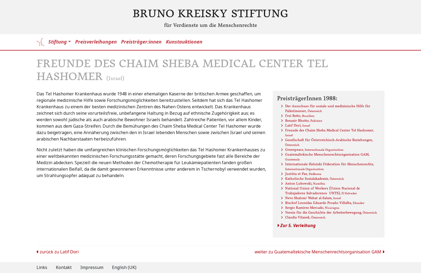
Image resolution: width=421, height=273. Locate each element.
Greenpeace (314, 149)
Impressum (91, 267)
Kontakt (64, 267)
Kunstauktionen (184, 41)
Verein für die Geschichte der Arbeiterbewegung (331, 212)
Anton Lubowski (305, 183)
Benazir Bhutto (303, 120)
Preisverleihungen (96, 41)
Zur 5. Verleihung (296, 225)
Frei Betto (299, 115)
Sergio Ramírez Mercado (312, 207)
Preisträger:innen (141, 41)
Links (42, 267)
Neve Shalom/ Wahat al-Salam (313, 198)
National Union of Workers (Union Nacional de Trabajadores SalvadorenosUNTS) (322, 190)
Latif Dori (297, 125)
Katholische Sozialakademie (314, 178)
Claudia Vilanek (305, 217)
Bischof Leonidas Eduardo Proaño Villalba (324, 202)
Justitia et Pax (303, 173)
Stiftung (57, 41)
